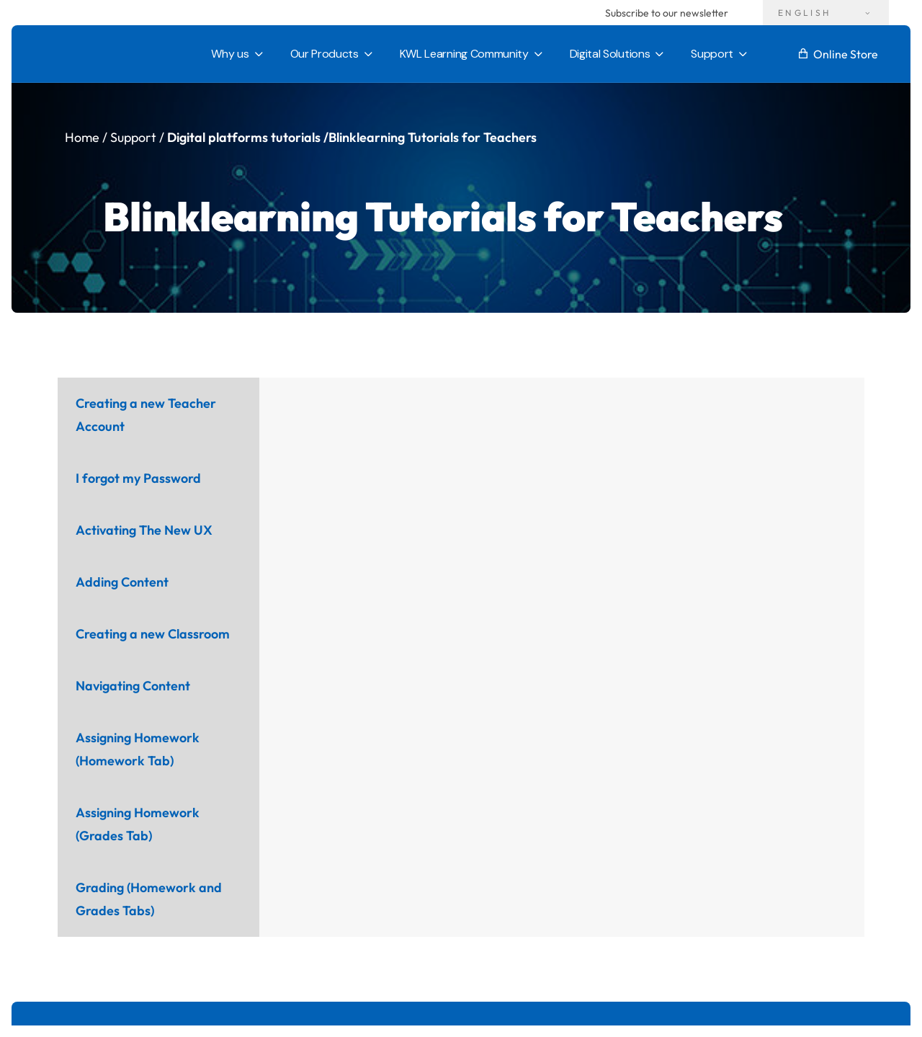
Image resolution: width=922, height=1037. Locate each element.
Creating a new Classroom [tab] (153, 634)
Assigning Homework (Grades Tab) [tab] (138, 824)
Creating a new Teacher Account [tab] (146, 415)
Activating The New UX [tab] (144, 530)
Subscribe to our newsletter (666, 12)
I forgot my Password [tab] (138, 478)
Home (82, 137)
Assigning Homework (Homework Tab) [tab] (138, 749)
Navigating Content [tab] (133, 685)
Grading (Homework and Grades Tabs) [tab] (149, 899)
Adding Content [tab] (122, 582)
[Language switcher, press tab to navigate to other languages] (826, 12)
